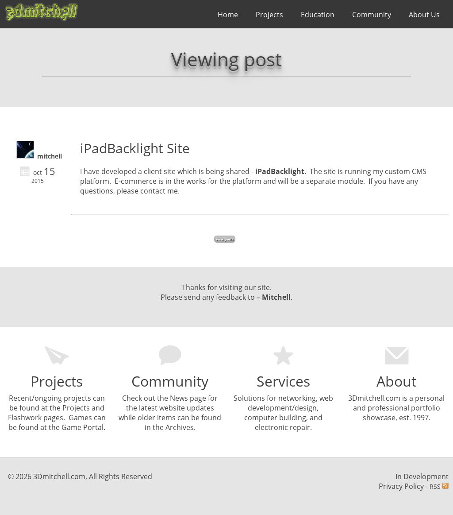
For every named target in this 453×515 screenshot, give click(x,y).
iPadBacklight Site (135, 148)
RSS (439, 486)
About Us (424, 14)
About (396, 381)
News (179, 398)
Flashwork (25, 417)
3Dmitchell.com (374, 398)
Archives (179, 427)
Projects (269, 14)
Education (317, 14)
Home (228, 14)
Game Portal (82, 427)
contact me (159, 191)
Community (371, 14)
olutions (251, 398)
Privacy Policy (401, 486)
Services (283, 381)
